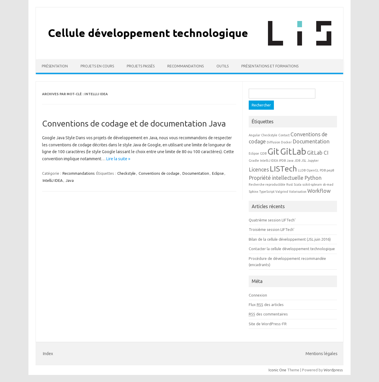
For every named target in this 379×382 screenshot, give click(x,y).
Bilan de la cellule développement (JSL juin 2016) (290, 239)
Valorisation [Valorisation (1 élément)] (297, 191)
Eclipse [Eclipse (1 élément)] (254, 153)
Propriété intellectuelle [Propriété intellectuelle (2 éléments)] (276, 178)
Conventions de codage (159, 173)
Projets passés (141, 66)
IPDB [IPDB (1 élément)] (282, 160)
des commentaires (268, 314)
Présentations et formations (269, 66)
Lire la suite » (118, 158)
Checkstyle (126, 173)
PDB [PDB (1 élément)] (323, 170)
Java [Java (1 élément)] (290, 160)
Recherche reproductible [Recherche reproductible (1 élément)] (267, 184)
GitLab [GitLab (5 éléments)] (293, 151)
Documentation (195, 173)
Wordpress (333, 370)
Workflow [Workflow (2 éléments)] (319, 191)
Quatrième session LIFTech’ (272, 220)
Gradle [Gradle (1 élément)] (254, 160)
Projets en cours (97, 66)
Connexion (258, 295)
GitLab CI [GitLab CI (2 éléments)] (317, 153)
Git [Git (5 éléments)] (273, 151)
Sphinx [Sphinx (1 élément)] (253, 191)
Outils (222, 66)
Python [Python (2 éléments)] (313, 178)
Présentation (55, 66)
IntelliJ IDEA (53, 180)
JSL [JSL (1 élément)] (303, 160)
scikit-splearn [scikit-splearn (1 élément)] (312, 184)
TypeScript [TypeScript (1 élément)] (266, 191)
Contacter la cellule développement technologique (292, 249)
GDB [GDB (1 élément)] (263, 153)
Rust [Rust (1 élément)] (289, 184)
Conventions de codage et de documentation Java (134, 123)
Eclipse (218, 173)
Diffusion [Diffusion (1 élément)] (273, 142)
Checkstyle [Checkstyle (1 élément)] (269, 135)
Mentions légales (322, 353)
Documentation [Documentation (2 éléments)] (311, 141)
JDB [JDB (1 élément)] (297, 160)
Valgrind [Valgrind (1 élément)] (281, 191)
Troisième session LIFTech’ (271, 229)
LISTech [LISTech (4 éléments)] (283, 168)
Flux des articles (266, 304)
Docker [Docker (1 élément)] (286, 142)
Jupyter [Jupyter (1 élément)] (313, 160)
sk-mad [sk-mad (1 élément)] (328, 184)
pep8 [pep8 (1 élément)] (330, 170)
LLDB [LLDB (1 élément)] (302, 170)
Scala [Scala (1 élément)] (297, 184)
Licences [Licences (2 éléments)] (259, 169)
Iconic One (277, 370)
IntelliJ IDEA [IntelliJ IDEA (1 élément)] (269, 160)
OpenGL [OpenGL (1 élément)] (312, 170)
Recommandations (185, 66)
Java (70, 180)
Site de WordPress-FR (268, 324)
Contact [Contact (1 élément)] (284, 135)
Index (48, 353)
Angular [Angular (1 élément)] (254, 135)
